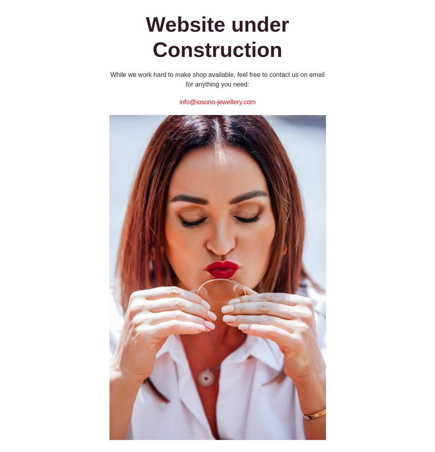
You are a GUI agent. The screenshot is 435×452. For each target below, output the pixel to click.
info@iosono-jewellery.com (217, 102)
